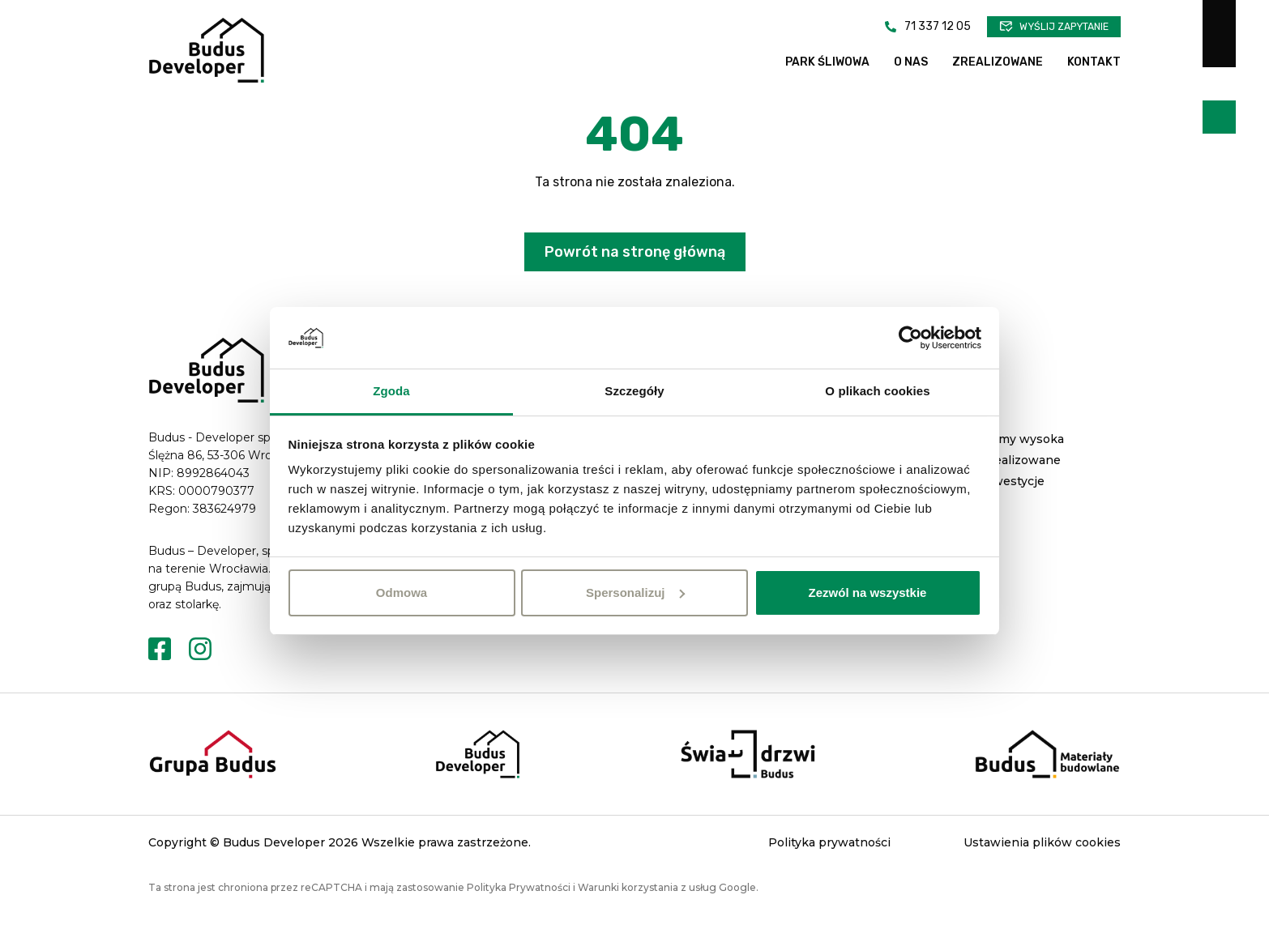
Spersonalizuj (635, 592)
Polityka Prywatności (518, 915)
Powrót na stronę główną (635, 279)
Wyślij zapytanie (1064, 26)
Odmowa (401, 592)
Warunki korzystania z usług (647, 915)
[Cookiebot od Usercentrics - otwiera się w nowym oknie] (910, 338)
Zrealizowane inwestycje (1021, 498)
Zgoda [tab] (391, 391)
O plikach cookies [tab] (877, 391)
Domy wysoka (1022, 466)
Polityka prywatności (829, 870)
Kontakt (1094, 62)
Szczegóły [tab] (634, 391)
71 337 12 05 (937, 26)
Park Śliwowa (827, 62)
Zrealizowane (997, 62)
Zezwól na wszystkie (868, 592)
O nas (911, 62)
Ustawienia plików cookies (1042, 870)
